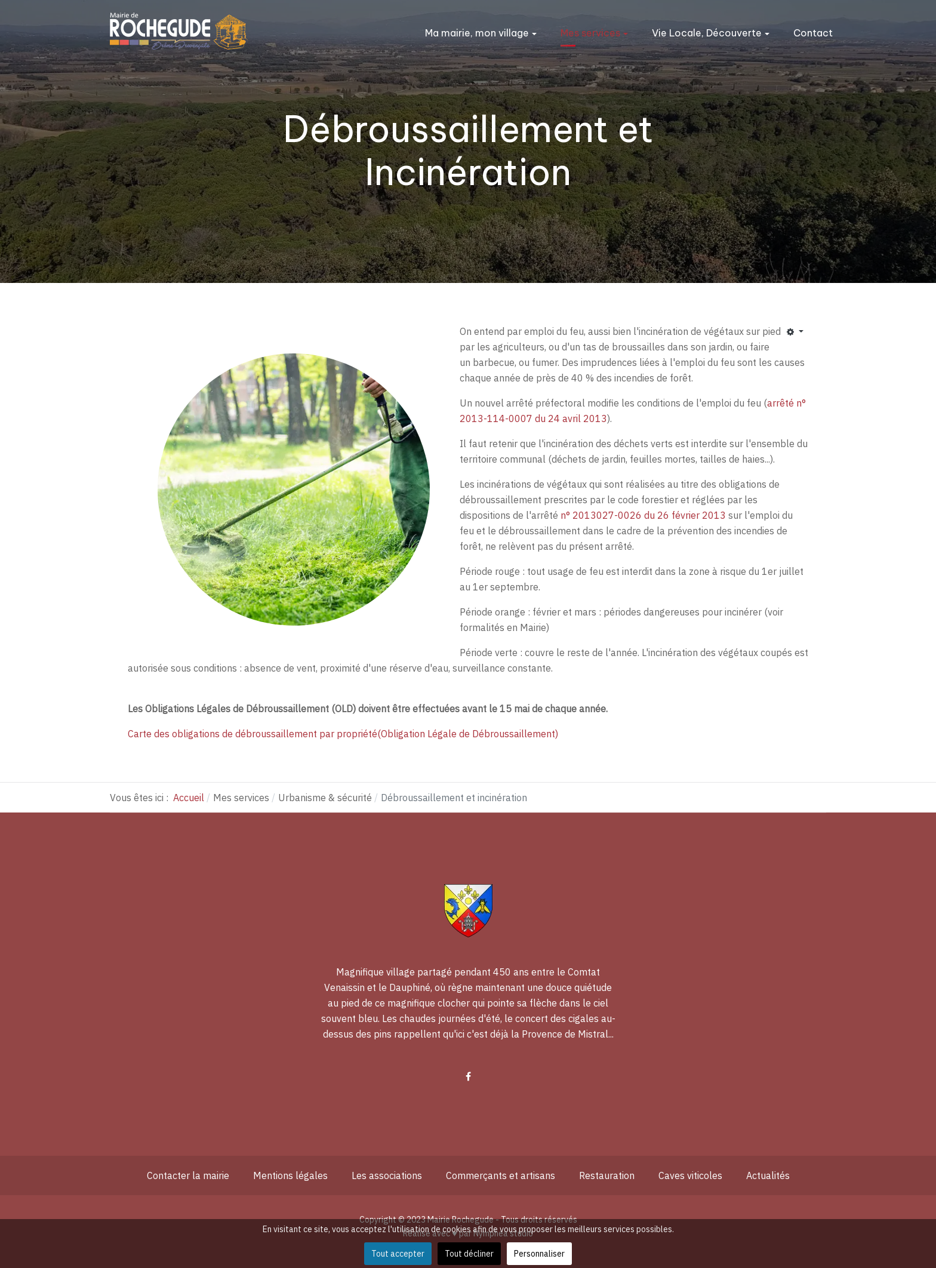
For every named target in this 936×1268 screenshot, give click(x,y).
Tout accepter (397, 1253)
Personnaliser (539, 1253)
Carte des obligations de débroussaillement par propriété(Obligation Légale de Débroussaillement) (343, 734)
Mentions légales (290, 1175)
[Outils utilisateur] (795, 332)
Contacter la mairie (188, 1175)
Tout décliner (469, 1253)
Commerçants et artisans (500, 1175)
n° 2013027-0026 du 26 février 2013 (643, 515)
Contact (813, 33)
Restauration (607, 1175)
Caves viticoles (690, 1175)
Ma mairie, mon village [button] (481, 33)
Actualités (768, 1175)
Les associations (387, 1175)
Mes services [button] (594, 33)
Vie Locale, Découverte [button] (710, 33)
